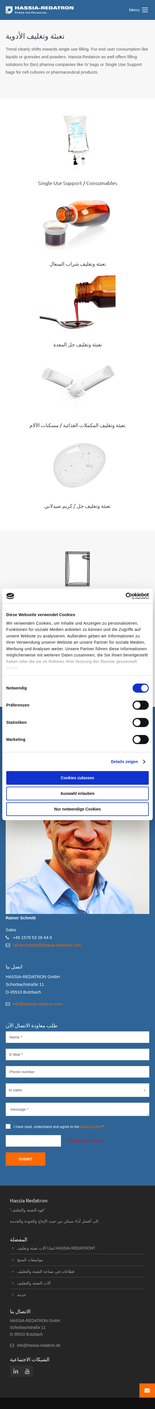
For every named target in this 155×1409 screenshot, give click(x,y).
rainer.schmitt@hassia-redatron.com (47, 945)
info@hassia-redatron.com (38, 1003)
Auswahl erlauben (77, 793)
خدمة (21, 1294)
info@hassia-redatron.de (38, 1345)
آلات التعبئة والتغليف (34, 1283)
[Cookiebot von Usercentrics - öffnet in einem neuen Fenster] (124, 596)
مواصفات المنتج (30, 1260)
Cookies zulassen (77, 778)
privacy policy (91, 1127)
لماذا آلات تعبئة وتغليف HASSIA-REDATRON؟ (57, 1248)
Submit (26, 1159)
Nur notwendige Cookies (77, 809)
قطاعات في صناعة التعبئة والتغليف (46, 1271)
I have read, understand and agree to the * (54, 1126)
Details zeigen (124, 761)
